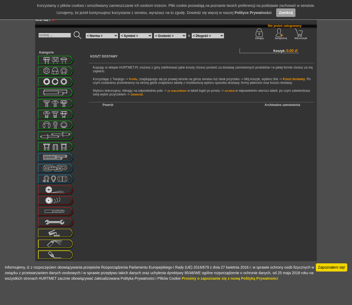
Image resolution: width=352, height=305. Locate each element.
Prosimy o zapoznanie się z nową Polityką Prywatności (230, 278)
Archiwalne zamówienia (282, 105)
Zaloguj (259, 34)
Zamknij (286, 13)
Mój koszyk (300, 34)
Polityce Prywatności (252, 13)
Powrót (108, 105)
